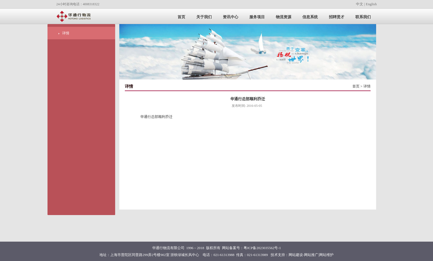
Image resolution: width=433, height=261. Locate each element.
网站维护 (326, 255)
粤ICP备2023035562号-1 (262, 248)
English (371, 4)
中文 (359, 4)
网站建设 (296, 255)
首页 (356, 86)
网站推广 (311, 255)
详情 (65, 33)
